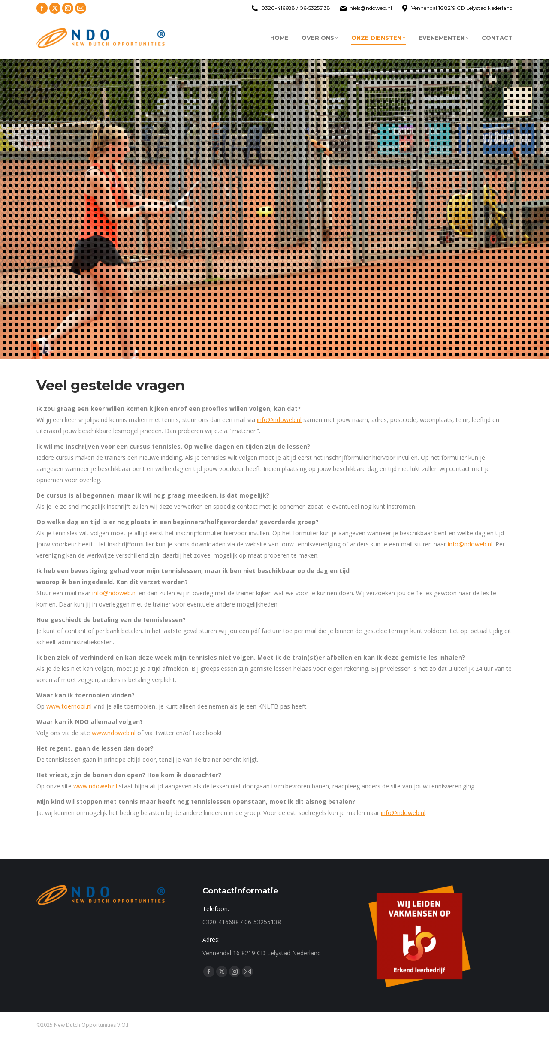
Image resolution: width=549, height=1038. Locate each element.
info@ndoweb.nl (279, 420)
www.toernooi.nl (69, 706)
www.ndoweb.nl (114, 733)
